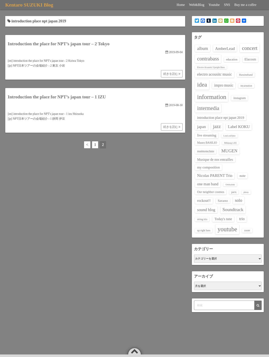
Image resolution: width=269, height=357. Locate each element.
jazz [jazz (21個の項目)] (217, 126)
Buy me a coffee (245, 5)
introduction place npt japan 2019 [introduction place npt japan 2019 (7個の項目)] (220, 118)
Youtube (214, 5)
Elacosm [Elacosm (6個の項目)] (250, 59)
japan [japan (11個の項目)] (201, 126)
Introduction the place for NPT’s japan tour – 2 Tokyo (58, 43)
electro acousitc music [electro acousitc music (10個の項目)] (214, 74)
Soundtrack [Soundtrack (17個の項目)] (233, 209)
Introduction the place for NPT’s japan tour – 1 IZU (57, 96)
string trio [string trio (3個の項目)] (202, 219)
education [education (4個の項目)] (231, 59)
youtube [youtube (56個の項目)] (227, 229)
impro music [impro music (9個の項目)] (223, 85)
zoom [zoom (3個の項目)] (247, 230)
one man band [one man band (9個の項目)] (207, 184)
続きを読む (172, 73)
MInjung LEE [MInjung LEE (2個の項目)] (230, 143)
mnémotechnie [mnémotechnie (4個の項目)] (205, 151)
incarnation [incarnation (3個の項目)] (246, 85)
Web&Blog (196, 5)
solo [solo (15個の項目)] (238, 200)
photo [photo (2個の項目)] (246, 192)
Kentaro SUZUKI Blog (30, 5)
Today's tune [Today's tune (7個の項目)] (223, 219)
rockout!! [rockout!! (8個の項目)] (204, 201)
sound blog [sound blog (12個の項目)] (206, 209)
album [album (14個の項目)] (202, 48)
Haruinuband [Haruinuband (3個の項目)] (246, 74)
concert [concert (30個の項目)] (249, 48)
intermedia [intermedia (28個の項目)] (208, 108)
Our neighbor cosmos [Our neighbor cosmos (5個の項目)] (210, 192)
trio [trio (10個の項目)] (242, 219)
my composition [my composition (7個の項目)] (208, 167)
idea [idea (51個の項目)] (202, 84)
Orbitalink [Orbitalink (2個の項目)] (230, 184)
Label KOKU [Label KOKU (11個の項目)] (239, 126)
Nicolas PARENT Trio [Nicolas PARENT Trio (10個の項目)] (214, 175)
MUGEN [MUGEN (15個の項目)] (229, 150)
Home (181, 5)
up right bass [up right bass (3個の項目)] (203, 230)
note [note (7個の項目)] (243, 176)
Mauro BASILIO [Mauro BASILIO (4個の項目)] (207, 142)
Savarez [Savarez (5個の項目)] (223, 200)
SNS (227, 5)
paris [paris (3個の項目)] (233, 192)
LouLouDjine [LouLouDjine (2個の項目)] (229, 136)
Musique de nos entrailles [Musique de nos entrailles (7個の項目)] (215, 160)
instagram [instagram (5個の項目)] (239, 98)
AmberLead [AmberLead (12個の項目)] (225, 48)
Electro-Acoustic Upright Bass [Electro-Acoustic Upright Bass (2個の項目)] (211, 67)
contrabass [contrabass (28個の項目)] (208, 59)
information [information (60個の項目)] (211, 97)
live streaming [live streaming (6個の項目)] (206, 135)
